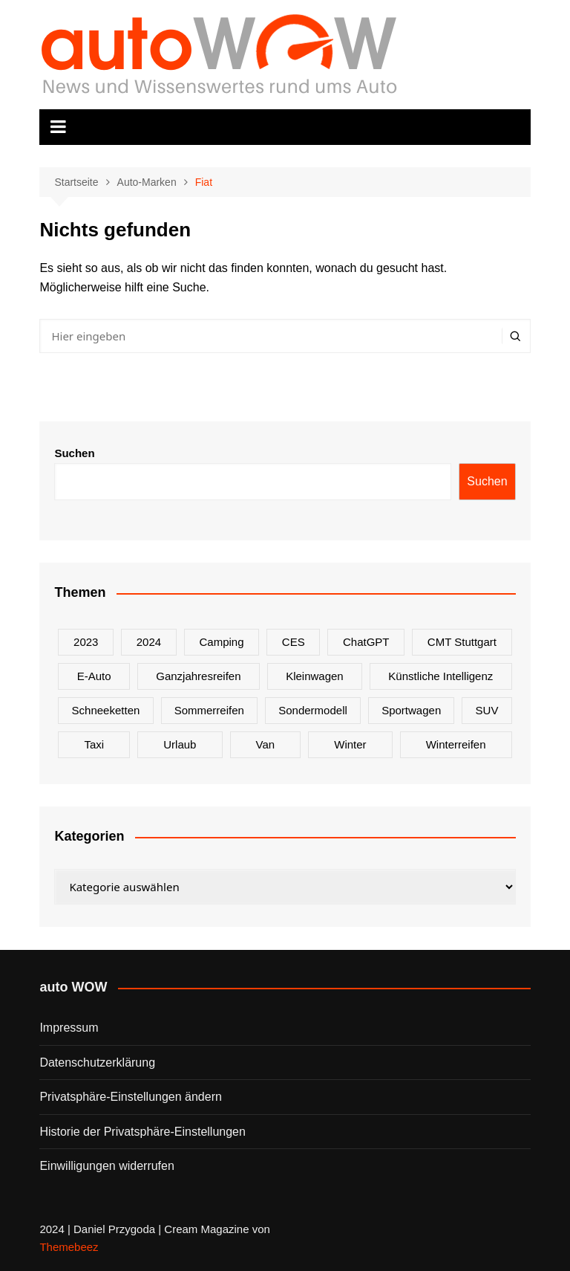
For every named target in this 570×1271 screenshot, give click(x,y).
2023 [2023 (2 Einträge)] (85, 642)
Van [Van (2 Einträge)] (265, 744)
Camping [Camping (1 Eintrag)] (221, 642)
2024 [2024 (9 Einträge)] (149, 642)
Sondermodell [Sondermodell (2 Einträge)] (312, 710)
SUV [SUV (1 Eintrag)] (487, 710)
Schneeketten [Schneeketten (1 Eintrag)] (106, 710)
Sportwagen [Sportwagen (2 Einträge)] (411, 710)
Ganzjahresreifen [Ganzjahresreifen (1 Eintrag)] (198, 676)
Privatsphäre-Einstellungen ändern (130, 1096)
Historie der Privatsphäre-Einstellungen (142, 1131)
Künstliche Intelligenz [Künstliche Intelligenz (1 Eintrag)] (440, 676)
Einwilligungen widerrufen (106, 1166)
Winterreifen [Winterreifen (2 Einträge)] (456, 744)
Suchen (74, 453)
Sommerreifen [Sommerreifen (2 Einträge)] (209, 710)
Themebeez (68, 1247)
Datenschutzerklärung (97, 1062)
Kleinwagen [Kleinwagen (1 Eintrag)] (315, 676)
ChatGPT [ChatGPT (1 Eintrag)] (366, 642)
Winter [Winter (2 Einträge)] (350, 744)
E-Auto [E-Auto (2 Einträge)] (94, 676)
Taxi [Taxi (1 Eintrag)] (94, 744)
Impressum (68, 1027)
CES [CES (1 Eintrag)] (293, 642)
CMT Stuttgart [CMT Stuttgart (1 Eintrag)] (462, 642)
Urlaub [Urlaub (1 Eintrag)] (179, 744)
